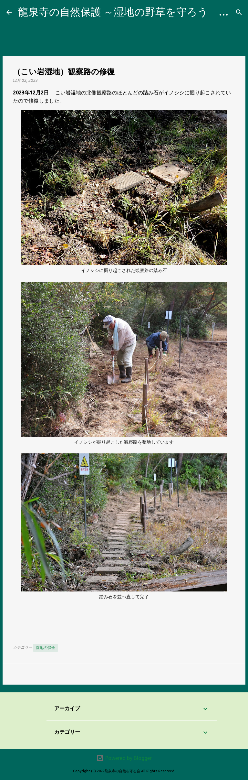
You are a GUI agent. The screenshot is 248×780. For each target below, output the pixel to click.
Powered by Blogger (124, 758)
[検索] (239, 12)
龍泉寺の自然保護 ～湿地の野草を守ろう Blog (129, 11)
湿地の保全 (45, 647)
